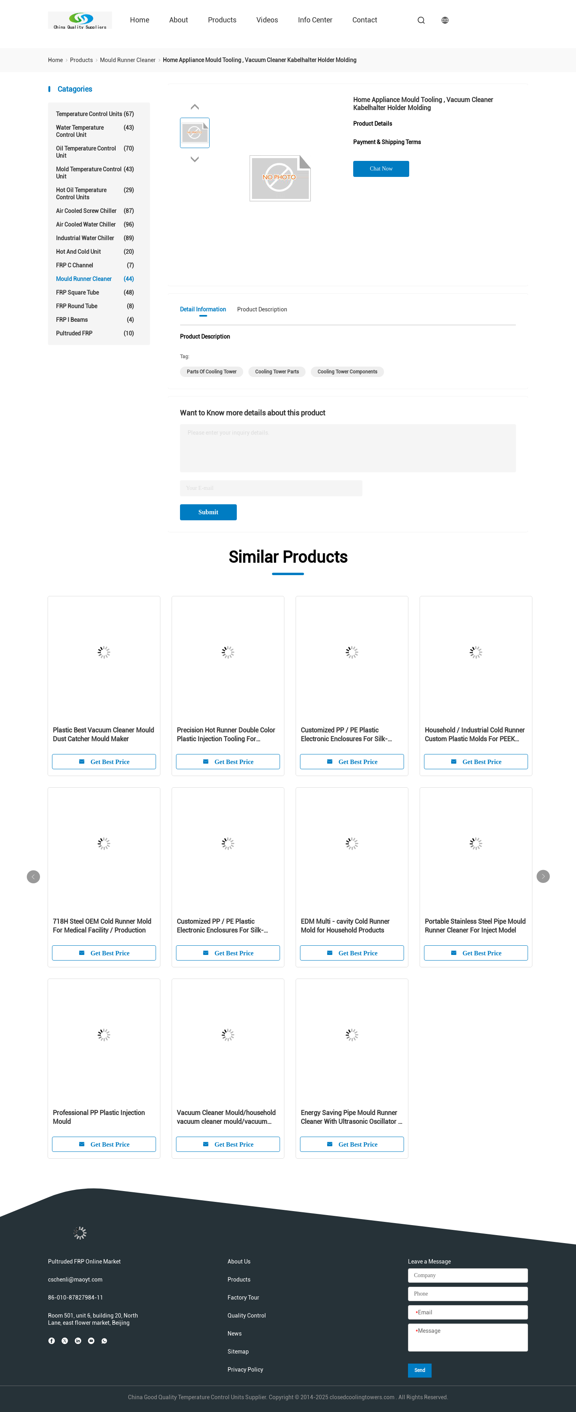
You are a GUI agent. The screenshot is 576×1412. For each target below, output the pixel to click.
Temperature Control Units (95, 114)
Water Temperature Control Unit (95, 131)
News (235, 1333)
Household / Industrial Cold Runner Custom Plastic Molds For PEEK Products (475, 735)
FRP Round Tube (95, 306)
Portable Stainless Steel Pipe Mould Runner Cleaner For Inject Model (475, 926)
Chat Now (381, 169)
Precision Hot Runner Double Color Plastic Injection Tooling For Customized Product (226, 735)
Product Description (262, 309)
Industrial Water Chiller (95, 238)
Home (139, 20)
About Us (239, 1261)
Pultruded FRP (95, 333)
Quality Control (247, 1315)
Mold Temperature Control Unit (95, 173)
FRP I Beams (95, 319)
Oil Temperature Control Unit (95, 152)
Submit (208, 512)
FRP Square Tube (95, 292)
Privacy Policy (245, 1369)
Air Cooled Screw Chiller (95, 211)
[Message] (468, 1338)
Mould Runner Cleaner (95, 279)
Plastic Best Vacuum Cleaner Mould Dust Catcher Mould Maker (103, 734)
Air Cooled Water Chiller (95, 224)
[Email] (468, 1313)
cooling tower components (347, 372)
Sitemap (238, 1351)
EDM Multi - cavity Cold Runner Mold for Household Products (345, 926)
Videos (267, 20)
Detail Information (203, 309)
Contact (364, 20)
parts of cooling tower (211, 372)
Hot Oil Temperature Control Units (95, 194)
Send (419, 1370)
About (178, 20)
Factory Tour (243, 1297)
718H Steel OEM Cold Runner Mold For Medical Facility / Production (102, 926)
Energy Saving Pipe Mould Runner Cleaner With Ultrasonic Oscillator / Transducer (351, 1117)
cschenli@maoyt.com (75, 1279)
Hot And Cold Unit (95, 251)
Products (222, 20)
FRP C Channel (95, 265)
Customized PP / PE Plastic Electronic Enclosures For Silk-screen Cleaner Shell (344, 735)
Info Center (315, 20)
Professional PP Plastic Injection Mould (99, 1117)
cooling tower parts (277, 372)
